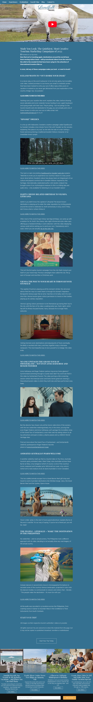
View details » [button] (11, 691)
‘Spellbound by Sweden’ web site (52, 173)
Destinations (24, 2)
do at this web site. (47, 229)
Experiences (13, 2)
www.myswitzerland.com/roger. (38, 447)
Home (4, 2)
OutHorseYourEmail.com (28, 113)
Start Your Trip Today (46, 641)
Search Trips (34, 2)
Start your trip (69, 697)
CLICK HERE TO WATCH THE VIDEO (32, 168)
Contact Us (50, 2)
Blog (43, 2)
